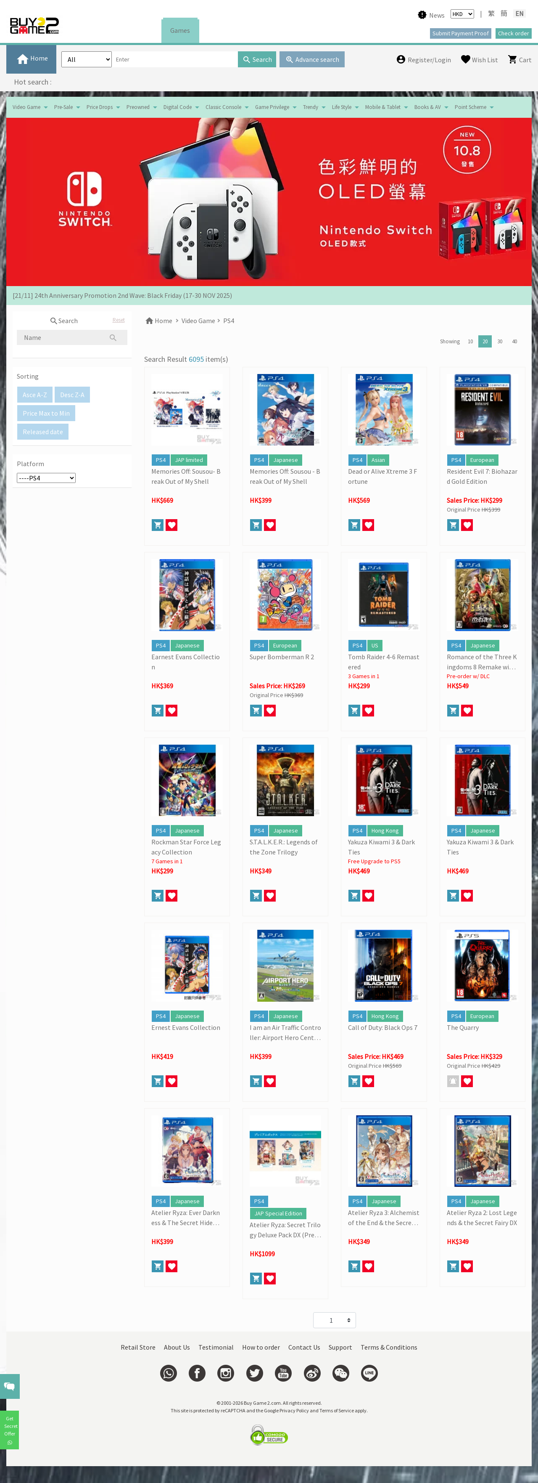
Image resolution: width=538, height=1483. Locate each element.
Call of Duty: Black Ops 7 (382, 1027)
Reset (119, 320)
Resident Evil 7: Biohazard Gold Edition (482, 476)
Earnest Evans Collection (185, 662)
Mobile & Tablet (383, 107)
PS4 (228, 320)
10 (470, 341)
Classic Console (223, 107)
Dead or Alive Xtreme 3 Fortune (382, 476)
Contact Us (304, 1347)
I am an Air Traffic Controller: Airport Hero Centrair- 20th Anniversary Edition (285, 1033)
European (482, 460)
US (375, 645)
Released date (43, 431)
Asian (378, 460)
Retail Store (138, 1347)
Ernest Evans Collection (185, 1027)
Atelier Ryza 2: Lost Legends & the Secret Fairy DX (482, 1217)
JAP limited (189, 460)
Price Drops (100, 107)
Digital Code (178, 107)
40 (514, 341)
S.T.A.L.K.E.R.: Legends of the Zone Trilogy (284, 847)
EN (519, 13)
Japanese (285, 460)
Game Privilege (272, 107)
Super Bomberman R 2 (282, 657)
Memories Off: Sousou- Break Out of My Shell (186, 476)
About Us (177, 1347)
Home (158, 320)
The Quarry (463, 1027)
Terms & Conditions (389, 1347)
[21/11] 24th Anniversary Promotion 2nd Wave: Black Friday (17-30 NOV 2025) (122, 295)
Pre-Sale (63, 107)
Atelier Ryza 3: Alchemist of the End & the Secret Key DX (383, 1218)
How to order (261, 1347)
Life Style (341, 107)
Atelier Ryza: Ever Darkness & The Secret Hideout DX (187, 1218)
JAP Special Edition (278, 1213)
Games (180, 30)
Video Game (26, 107)
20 (485, 341)
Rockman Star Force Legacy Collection (186, 847)
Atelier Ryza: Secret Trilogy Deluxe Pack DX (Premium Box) (285, 1230)
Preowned (138, 107)
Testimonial (216, 1347)
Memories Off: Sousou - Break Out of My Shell (285, 476)
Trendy (310, 107)
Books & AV (427, 107)
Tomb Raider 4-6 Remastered (383, 662)
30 (499, 341)
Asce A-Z (35, 394)
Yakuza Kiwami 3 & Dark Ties (381, 847)
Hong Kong (385, 830)
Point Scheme (470, 107)
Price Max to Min (46, 413)
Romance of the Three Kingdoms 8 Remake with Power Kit (482, 662)
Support (340, 1347)
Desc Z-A (72, 394)
